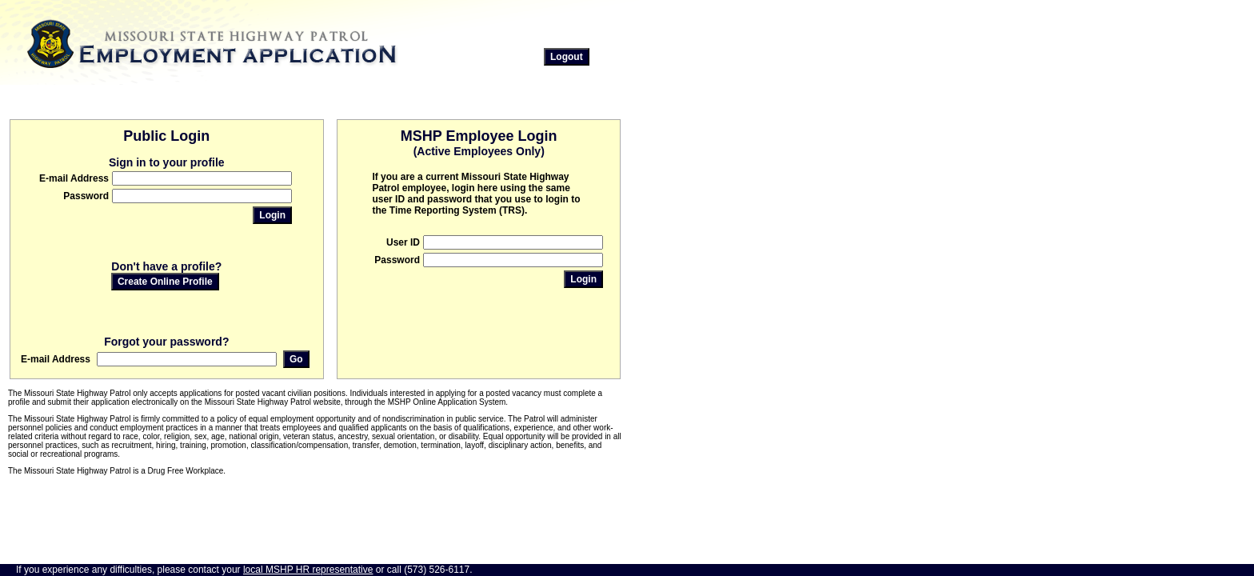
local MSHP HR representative (308, 569)
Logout (566, 56)
